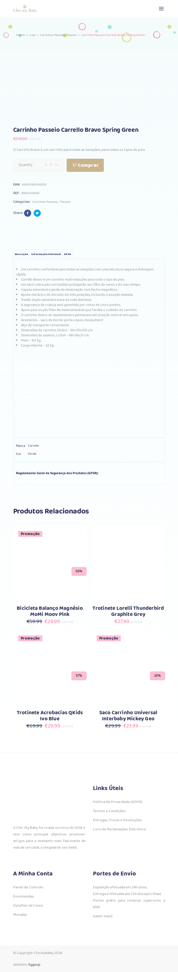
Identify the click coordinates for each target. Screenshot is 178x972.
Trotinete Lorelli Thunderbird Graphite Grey (128, 611)
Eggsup (34, 965)
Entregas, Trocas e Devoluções (117, 820)
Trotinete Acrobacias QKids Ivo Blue (50, 716)
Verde (32, 453)
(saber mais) (102, 916)
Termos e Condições (109, 811)
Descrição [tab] (21, 254)
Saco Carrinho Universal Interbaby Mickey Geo (128, 716)
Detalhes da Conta (28, 906)
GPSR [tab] (67, 254)
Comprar (88, 165)
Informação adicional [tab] (46, 254)
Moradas (20, 915)
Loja (32, 35)
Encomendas (23, 896)
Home (20, 35)
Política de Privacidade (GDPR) (117, 802)
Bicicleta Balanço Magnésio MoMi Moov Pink (50, 611)
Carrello (33, 445)
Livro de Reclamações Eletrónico (119, 829)
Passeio (71, 35)
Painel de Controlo (28, 887)
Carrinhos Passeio (52, 35)
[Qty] (50, 164)
